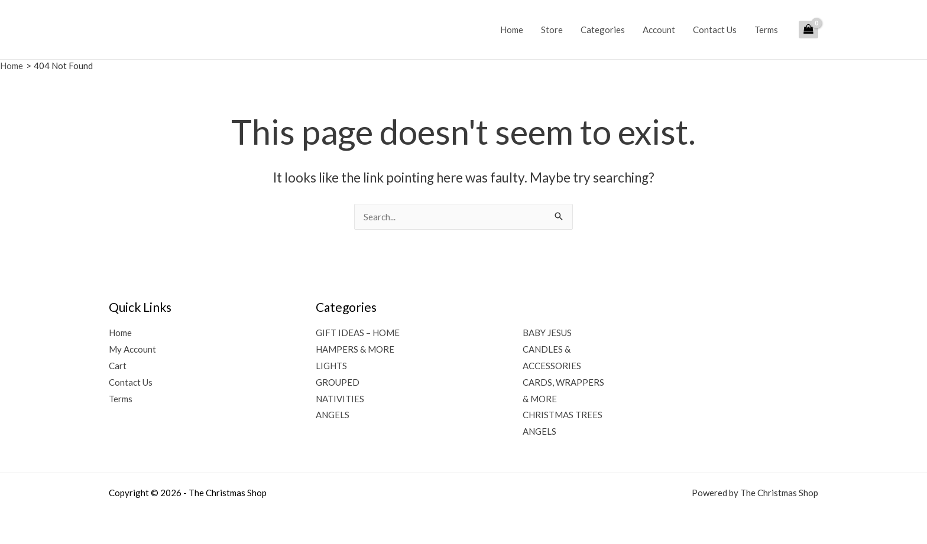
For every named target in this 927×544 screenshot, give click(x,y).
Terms (766, 29)
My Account (132, 349)
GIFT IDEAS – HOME (358, 332)
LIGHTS (331, 365)
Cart (118, 365)
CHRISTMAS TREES (562, 414)
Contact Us (715, 29)
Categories (603, 29)
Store (552, 29)
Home (511, 29)
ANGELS (332, 414)
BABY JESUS (547, 332)
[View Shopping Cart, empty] (808, 29)
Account (659, 29)
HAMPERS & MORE (355, 349)
